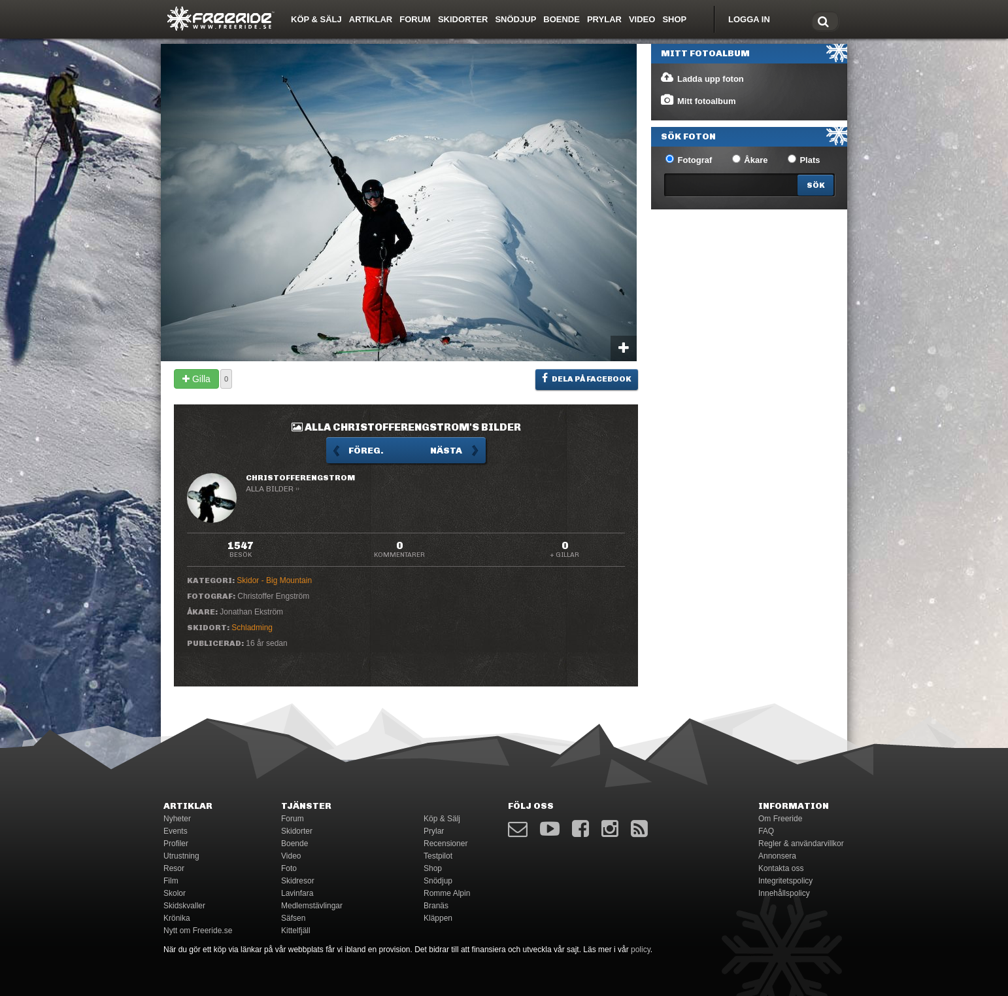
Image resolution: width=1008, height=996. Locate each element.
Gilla (196, 379)
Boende (561, 19)
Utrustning (181, 856)
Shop (674, 19)
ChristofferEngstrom (300, 477)
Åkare (750, 159)
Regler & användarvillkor (801, 843)
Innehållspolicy (784, 893)
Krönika (176, 918)
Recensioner (445, 843)
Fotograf (688, 159)
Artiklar (370, 19)
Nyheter (177, 818)
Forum (415, 19)
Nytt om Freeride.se (197, 930)
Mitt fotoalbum (698, 100)
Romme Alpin (447, 893)
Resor (173, 868)
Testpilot (438, 856)
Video (642, 19)
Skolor (174, 893)
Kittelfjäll (296, 930)
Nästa (446, 450)
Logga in (749, 19)
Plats (804, 159)
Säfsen (293, 918)
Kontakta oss (780, 868)
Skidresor (297, 880)
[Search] (815, 185)
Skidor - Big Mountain (274, 580)
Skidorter (463, 19)
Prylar (604, 19)
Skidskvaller (184, 905)
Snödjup (515, 19)
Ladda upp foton (702, 78)
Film (170, 880)
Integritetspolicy (785, 880)
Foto (289, 868)
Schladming (252, 627)
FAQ (766, 831)
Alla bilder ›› (272, 488)
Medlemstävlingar (312, 905)
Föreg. (366, 450)
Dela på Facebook (586, 378)
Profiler (175, 843)
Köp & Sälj (316, 19)
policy (640, 949)
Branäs (436, 905)
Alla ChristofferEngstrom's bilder (406, 427)
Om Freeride (780, 818)
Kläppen (438, 918)
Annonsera (777, 856)
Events (175, 831)
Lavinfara (297, 893)
